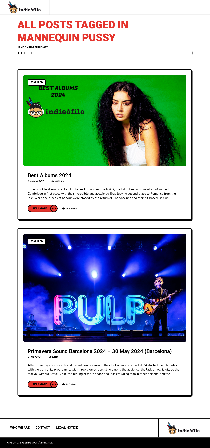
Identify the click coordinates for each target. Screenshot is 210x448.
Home (21, 47)
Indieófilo (59, 181)
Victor (55, 357)
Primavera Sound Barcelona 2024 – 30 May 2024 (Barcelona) (100, 351)
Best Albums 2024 (49, 175)
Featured (36, 82)
